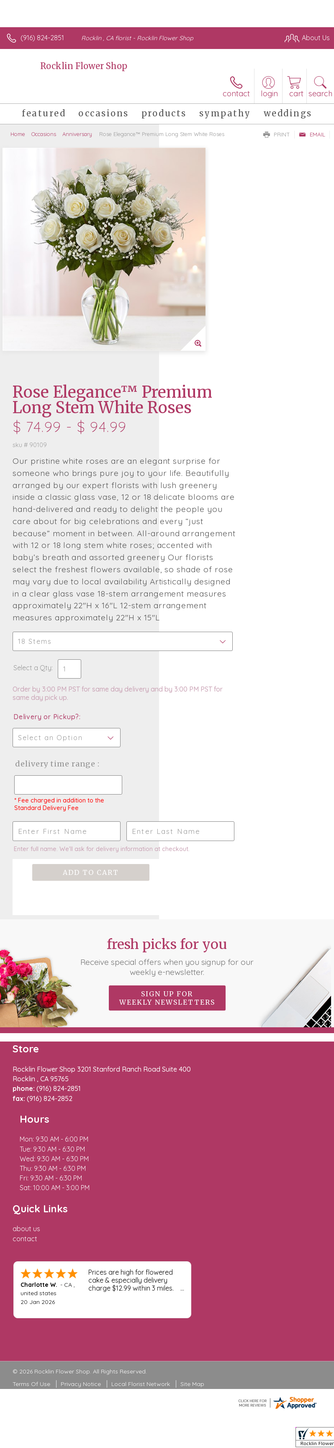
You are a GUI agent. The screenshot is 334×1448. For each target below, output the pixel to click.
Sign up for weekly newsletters (167, 881)
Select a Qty (191, 519)
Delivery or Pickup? (205, 568)
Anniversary (77, 134)
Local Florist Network (140, 1178)
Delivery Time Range (199, 624)
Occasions (43, 134)
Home (17, 134)
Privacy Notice (81, 1178)
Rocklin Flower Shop (83, 66)
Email (312, 134)
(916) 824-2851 (42, 37)
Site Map (192, 1178)
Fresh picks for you (167, 840)
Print (276, 134)
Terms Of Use (31, 1178)
